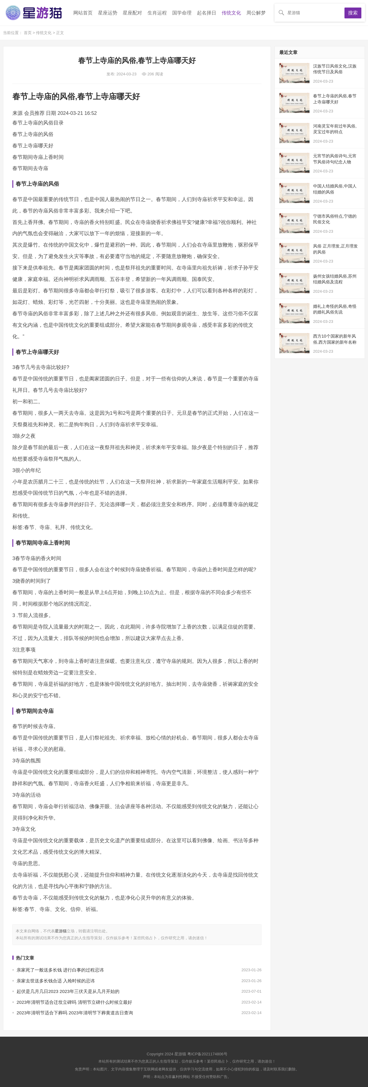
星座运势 (107, 12)
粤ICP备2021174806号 (207, 1054)
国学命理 (182, 12)
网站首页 (83, 12)
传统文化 (231, 12)
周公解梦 (256, 12)
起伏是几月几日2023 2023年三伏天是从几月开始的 (68, 991)
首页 (28, 32)
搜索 (353, 12)
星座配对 (132, 12)
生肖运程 (157, 12)
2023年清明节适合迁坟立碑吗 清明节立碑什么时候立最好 (74, 1002)
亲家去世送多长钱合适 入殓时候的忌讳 (56, 980)
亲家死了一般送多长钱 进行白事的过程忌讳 (60, 969)
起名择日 (206, 12)
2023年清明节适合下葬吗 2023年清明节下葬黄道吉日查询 (75, 1012)
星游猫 (61, 931)
